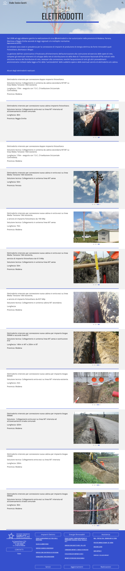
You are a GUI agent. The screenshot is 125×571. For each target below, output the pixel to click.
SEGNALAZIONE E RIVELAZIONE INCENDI (45, 556)
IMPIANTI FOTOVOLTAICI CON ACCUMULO (74, 558)
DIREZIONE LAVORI (98, 547)
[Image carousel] (96, 121)
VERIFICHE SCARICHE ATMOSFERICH (44, 548)
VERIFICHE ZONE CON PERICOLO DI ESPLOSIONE (47, 552)
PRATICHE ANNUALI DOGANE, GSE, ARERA (103, 542)
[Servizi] (48, 567)
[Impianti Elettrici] (48, 534)
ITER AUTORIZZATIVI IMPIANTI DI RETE (74, 554)
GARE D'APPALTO (97, 551)
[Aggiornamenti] (77, 567)
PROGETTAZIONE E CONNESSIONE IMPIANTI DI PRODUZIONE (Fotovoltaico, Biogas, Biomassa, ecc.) (76, 539)
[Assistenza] (106, 534)
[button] (122, 2)
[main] (62, 16)
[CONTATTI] (19, 549)
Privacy (19, 553)
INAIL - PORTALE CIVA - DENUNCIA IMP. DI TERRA (105, 538)
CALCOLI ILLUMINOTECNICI (42, 544)
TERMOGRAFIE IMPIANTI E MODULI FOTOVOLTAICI (76, 549)
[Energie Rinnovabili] (77, 534)
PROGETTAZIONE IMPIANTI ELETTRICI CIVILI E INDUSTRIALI (47, 539)
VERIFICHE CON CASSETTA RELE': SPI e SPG (75, 545)
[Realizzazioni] (106, 567)
